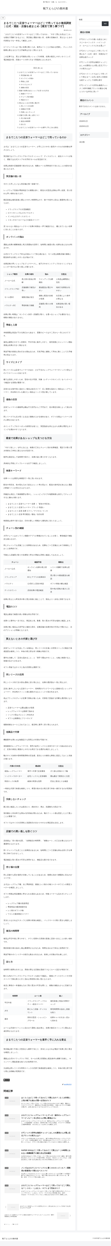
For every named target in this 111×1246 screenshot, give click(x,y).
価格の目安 (25, 88)
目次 (35, 68)
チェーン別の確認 (27, 98)
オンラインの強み (27, 79)
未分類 (6, 1082)
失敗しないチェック (28, 113)
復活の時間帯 (25, 123)
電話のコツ (25, 101)
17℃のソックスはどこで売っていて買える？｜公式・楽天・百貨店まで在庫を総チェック (93, 54)
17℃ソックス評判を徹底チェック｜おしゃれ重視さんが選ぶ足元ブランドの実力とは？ (93, 65)
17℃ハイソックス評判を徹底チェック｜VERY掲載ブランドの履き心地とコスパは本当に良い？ (93, 88)
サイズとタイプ (26, 85)
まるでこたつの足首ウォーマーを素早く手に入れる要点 (38, 129)
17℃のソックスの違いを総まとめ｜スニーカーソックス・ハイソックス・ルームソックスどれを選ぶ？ (93, 42)
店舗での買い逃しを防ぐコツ (29, 117)
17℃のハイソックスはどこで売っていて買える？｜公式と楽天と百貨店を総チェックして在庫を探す (93, 77)
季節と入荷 (25, 82)
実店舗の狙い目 (26, 75)
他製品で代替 (25, 110)
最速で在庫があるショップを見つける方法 (34, 91)
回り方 (23, 126)
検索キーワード (26, 94)
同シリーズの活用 (27, 107)
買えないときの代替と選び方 (29, 104)
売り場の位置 (25, 120)
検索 (80, 20)
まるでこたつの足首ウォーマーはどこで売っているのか (38, 72)
